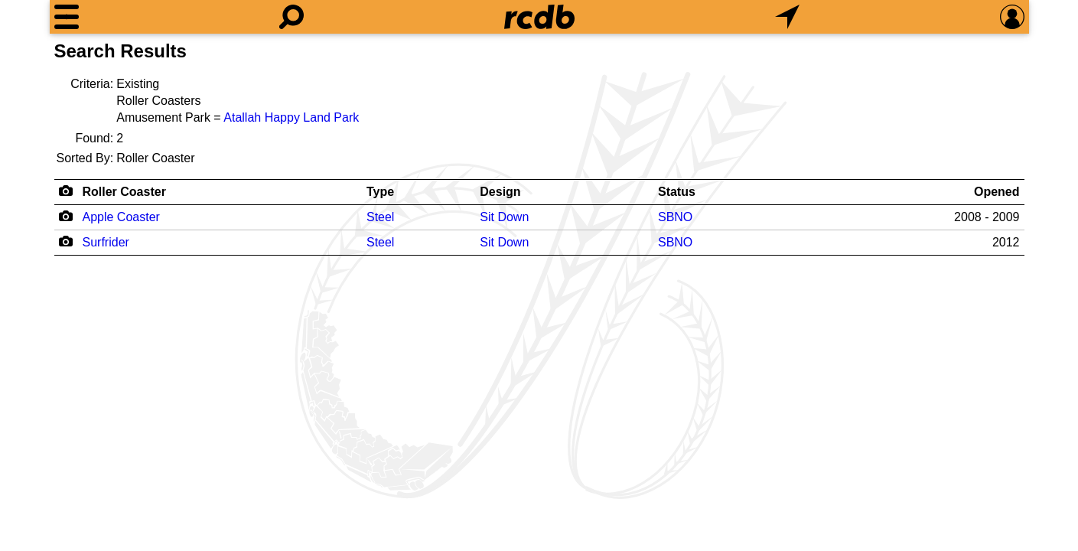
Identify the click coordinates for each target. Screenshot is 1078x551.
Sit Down (504, 216)
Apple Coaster (121, 216)
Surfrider (106, 242)
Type (380, 191)
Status (676, 191)
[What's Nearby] (787, 17)
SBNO (675, 216)
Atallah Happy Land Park (291, 117)
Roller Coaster (124, 191)
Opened (997, 191)
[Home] (539, 17)
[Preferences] (1012, 17)
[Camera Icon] (66, 215)
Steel (380, 216)
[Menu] (66, 17)
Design (500, 191)
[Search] (291, 17)
